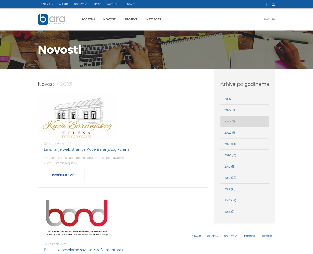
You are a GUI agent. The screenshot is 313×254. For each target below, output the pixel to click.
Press (97, 4)
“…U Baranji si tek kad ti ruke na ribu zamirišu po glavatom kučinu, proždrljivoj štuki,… (159, 112)
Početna (88, 19)
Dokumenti (81, 4)
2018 (227, 177)
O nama (45, 4)
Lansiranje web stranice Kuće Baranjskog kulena (162, 101)
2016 (227, 200)
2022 (227, 132)
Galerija (63, 4)
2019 (227, 166)
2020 (227, 155)
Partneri (112, 4)
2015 (227, 211)
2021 (227, 144)
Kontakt (129, 4)
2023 (227, 121)
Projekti (131, 19)
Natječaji (154, 19)
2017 (227, 189)
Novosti (109, 19)
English (269, 19)
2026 (227, 98)
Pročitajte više (139, 127)
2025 (227, 110)
